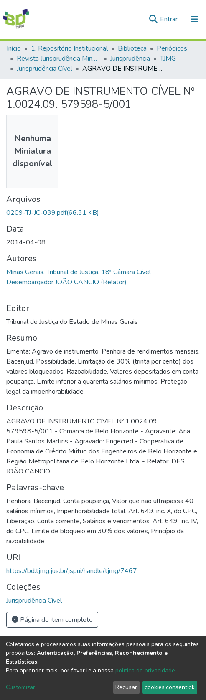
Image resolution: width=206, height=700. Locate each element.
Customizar (20, 687)
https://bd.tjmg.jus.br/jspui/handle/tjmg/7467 (71, 570)
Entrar (169, 19)
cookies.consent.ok (170, 687)
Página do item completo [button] (52, 619)
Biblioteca (132, 48)
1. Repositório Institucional (69, 48)
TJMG (168, 58)
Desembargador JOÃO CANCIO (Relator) (66, 282)
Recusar (126, 687)
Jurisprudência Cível (44, 68)
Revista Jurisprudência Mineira (58, 58)
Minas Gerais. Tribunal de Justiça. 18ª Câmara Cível (78, 272)
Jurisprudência (130, 58)
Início (14, 48)
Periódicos (172, 48)
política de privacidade (145, 671)
